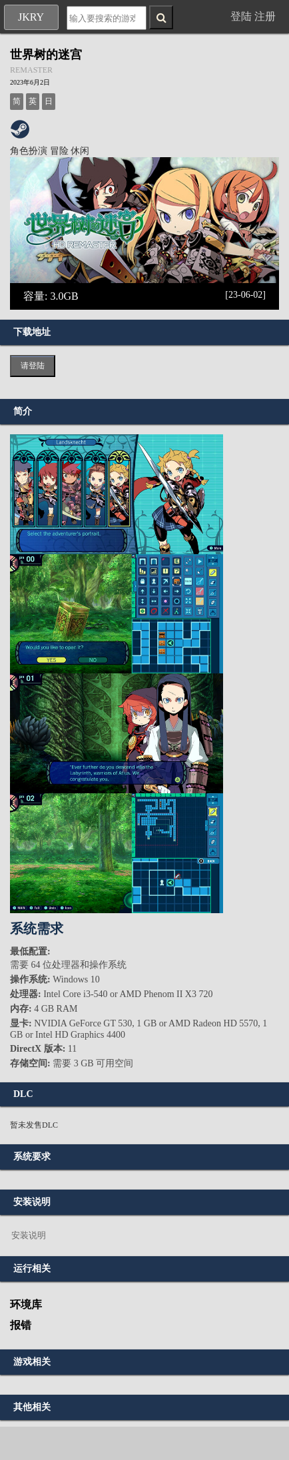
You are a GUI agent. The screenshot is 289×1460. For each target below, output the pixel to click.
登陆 (241, 16)
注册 (265, 16)
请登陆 (33, 365)
